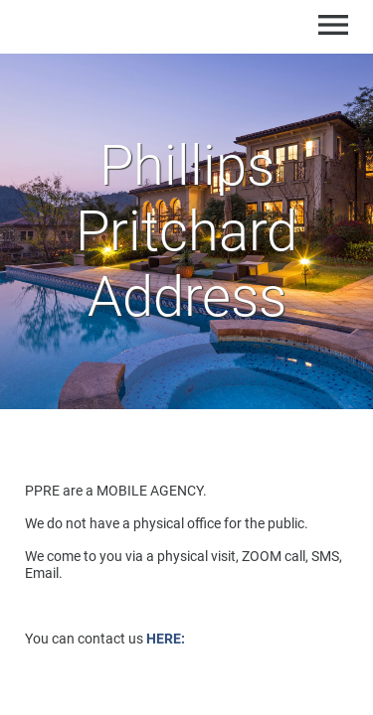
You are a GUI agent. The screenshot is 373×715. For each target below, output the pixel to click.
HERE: (165, 639)
